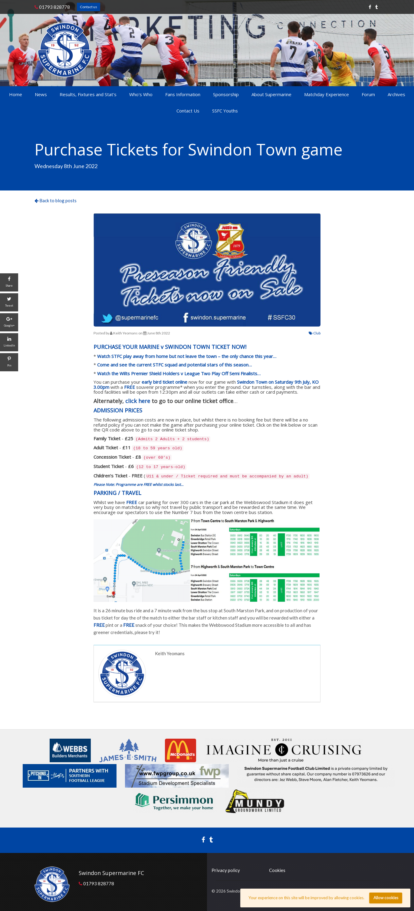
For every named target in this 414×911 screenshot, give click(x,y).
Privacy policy (226, 870)
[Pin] (9, 362)
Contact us (88, 7)
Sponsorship (226, 94)
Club (314, 333)
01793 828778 (52, 7)
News (41, 94)
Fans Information (182, 94)
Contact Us (187, 111)
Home (15, 94)
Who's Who (141, 94)
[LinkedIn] (9, 342)
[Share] (9, 282)
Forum (368, 94)
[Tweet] (9, 302)
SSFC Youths (225, 111)
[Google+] (9, 322)
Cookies (277, 870)
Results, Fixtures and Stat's (88, 94)
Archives (396, 94)
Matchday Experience (326, 94)
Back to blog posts (55, 200)
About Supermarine (271, 94)
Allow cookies (385, 897)
